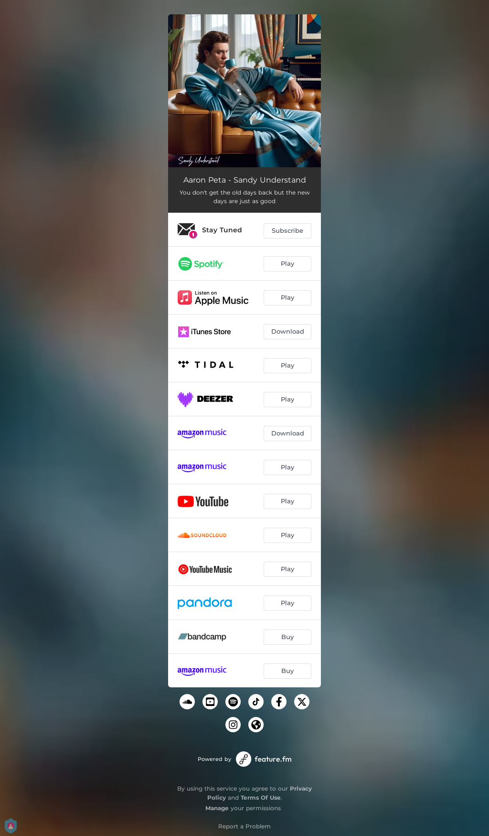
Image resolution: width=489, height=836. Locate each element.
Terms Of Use (261, 797)
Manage (217, 808)
